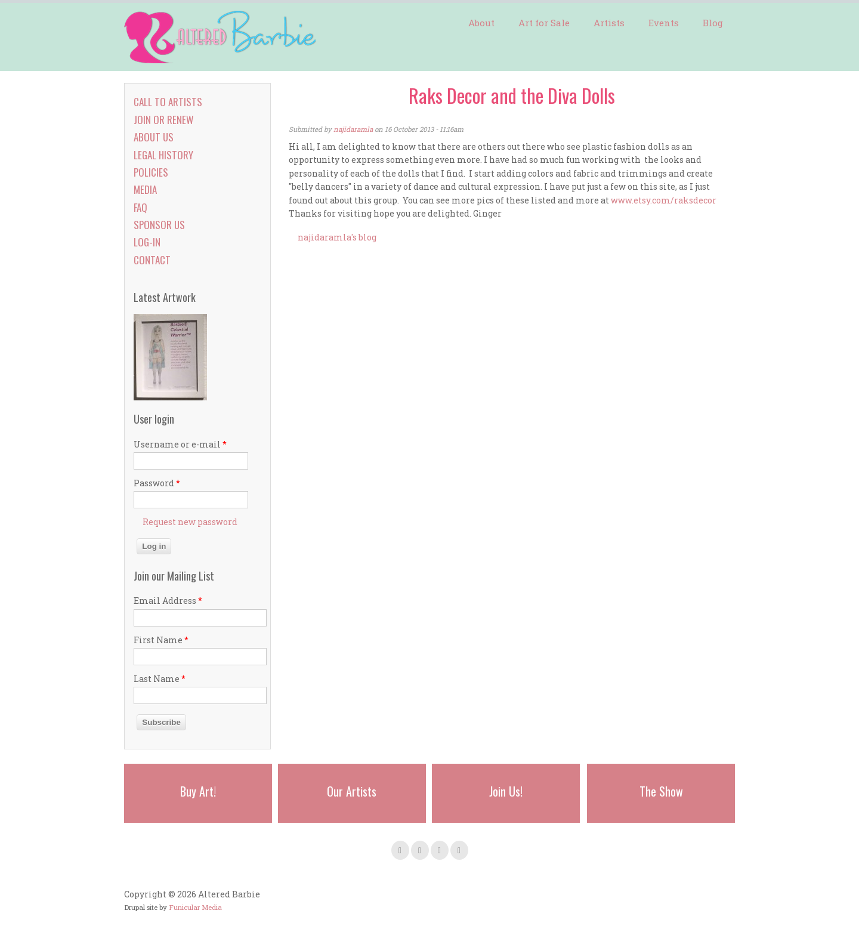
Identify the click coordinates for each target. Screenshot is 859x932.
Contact (152, 259)
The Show (661, 791)
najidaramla (353, 129)
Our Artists (351, 791)
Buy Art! (198, 791)
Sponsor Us (159, 224)
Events (663, 23)
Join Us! (506, 791)
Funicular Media (195, 907)
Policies (151, 172)
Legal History (163, 154)
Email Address (168, 600)
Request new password (190, 521)
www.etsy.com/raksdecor (663, 200)
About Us (154, 136)
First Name (161, 640)
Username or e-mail (180, 444)
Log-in (147, 241)
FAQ (140, 207)
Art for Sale (544, 23)
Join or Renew (163, 119)
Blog (713, 23)
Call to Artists (168, 101)
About (481, 23)
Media (145, 189)
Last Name (160, 678)
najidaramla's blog (337, 237)
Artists (609, 23)
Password (157, 483)
